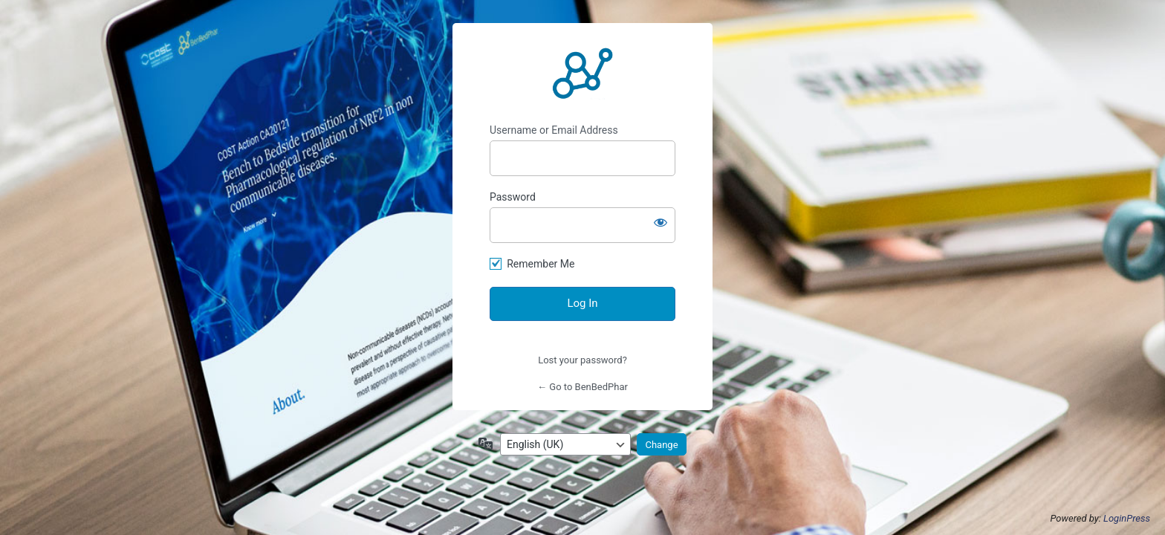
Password (513, 197)
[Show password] (660, 222)
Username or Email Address (554, 130)
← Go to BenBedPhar (582, 386)
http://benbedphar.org (582, 73)
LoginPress (1126, 518)
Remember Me (540, 264)
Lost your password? (582, 360)
